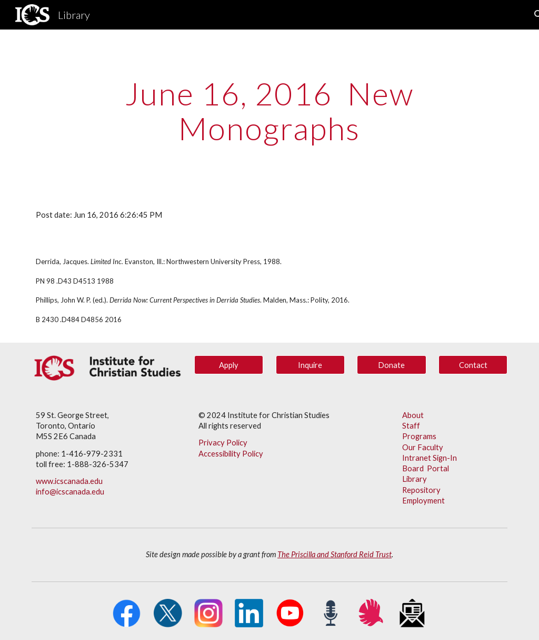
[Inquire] (310, 365)
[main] (269, 111)
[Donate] (391, 365)
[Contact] (473, 365)
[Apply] (229, 365)
